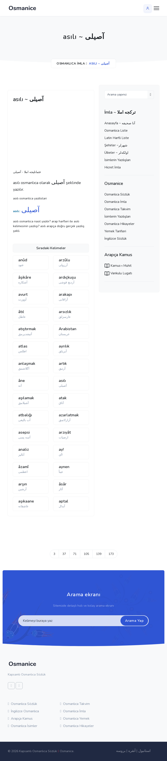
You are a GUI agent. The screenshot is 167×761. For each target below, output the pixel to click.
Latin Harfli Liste (116, 138)
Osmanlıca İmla (71, 63)
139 (98, 554)
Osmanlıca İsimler (22, 726)
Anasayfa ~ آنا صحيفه (119, 123)
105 (86, 554)
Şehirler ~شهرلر (115, 145)
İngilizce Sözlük (115, 238)
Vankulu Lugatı (118, 273)
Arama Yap (134, 620)
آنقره (131, 750)
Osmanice (66, 751)
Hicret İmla (112, 167)
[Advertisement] (80, 137)
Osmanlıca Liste (116, 130)
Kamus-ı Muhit (118, 265)
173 (111, 554)
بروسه (120, 750)
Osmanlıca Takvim (117, 209)
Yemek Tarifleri (115, 231)
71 (75, 554)
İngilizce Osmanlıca (23, 711)
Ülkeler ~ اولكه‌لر (116, 152)
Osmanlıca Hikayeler (119, 224)
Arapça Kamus (20, 718)
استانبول (144, 750)
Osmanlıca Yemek (75, 718)
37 (64, 554)
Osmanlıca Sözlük (117, 194)
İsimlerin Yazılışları (117, 160)
